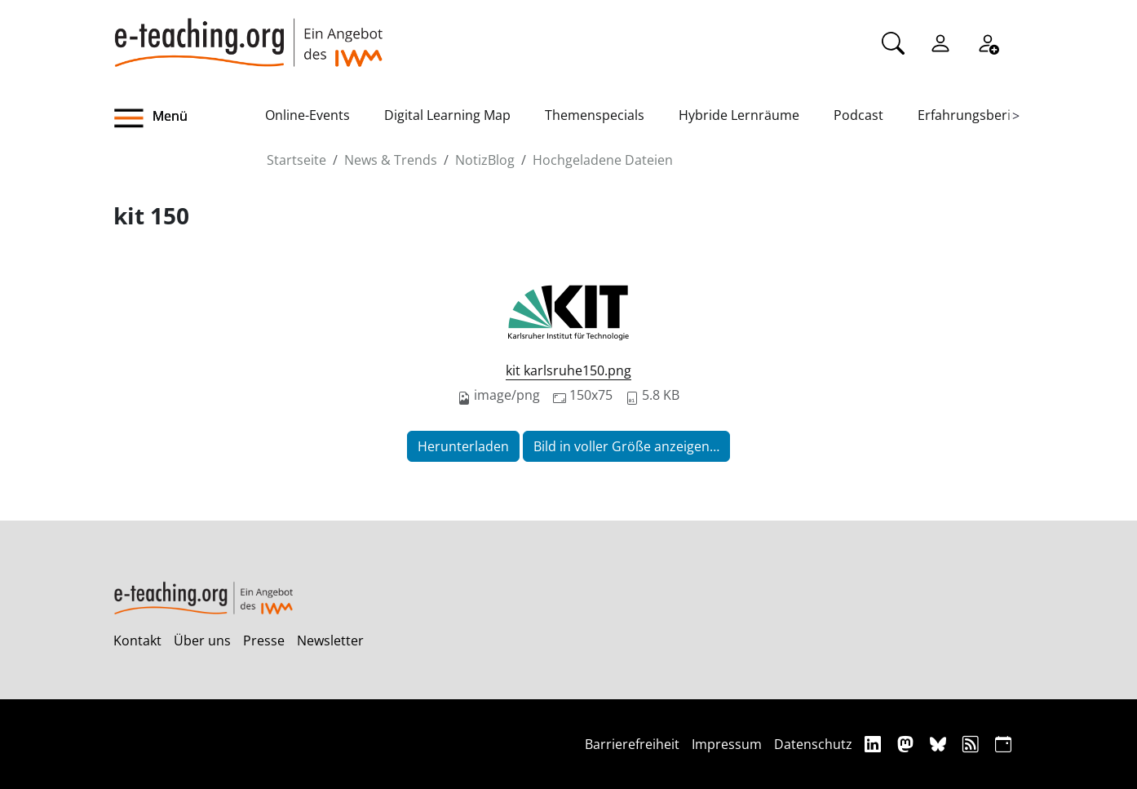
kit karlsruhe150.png (568, 370)
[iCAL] (1003, 744)
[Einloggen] (940, 42)
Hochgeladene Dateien (603, 160)
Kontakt (137, 640)
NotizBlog (485, 160)
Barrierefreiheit (632, 744)
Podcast (858, 115)
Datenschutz (813, 744)
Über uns (202, 640)
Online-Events (307, 115)
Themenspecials (594, 115)
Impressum (727, 744)
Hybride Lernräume (739, 115)
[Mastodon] (907, 744)
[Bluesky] (940, 744)
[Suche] (893, 42)
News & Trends (390, 160)
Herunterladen (463, 446)
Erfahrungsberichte (977, 115)
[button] (189, 118)
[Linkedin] (875, 744)
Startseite (296, 160)
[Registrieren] (987, 42)
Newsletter (330, 640)
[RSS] (972, 744)
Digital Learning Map (447, 115)
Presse (264, 640)
